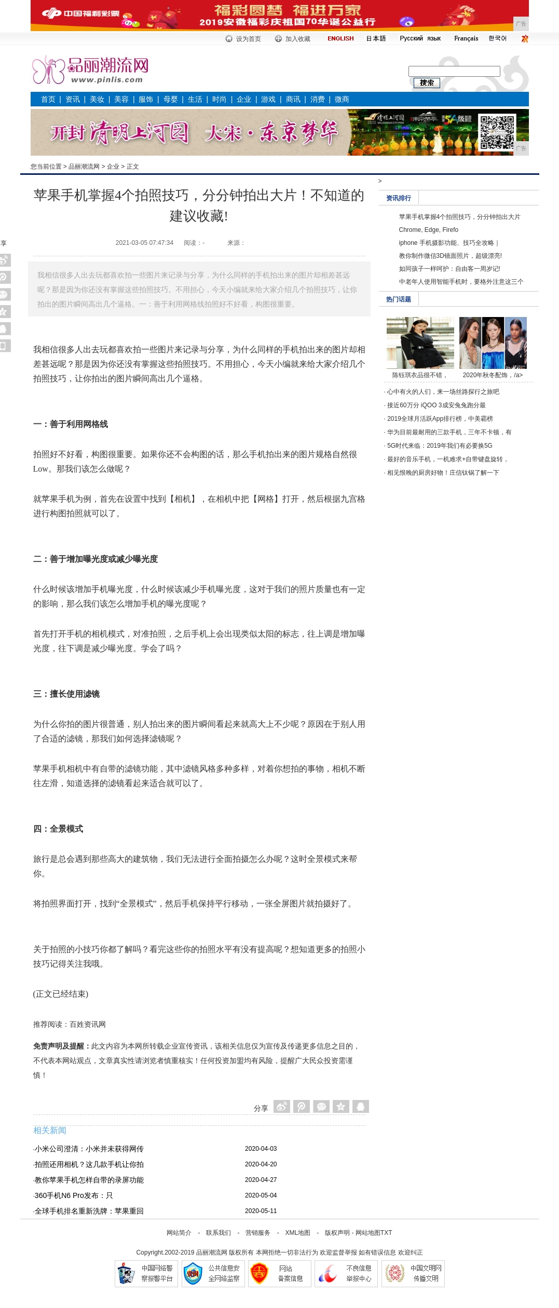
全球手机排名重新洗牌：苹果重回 (89, 1211)
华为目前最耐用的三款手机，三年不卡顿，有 (449, 432)
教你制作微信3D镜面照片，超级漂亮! (450, 255)
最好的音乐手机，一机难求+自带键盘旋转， (448, 459)
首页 (48, 99)
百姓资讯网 (88, 1024)
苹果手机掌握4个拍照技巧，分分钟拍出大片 (460, 217)
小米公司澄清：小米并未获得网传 (89, 1149)
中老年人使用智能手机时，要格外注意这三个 (461, 281)
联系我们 (218, 1232)
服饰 (146, 99)
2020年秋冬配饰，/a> (493, 375)
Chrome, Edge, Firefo (429, 229)
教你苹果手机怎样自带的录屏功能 (89, 1180)
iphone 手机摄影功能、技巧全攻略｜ (449, 242)
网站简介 (179, 1232)
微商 (342, 99)
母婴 (170, 99)
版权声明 (337, 1232)
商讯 (293, 99)
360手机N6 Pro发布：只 (74, 1195)
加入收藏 (297, 39)
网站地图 (368, 1232)
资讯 (72, 99)
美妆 (97, 99)
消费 (317, 99)
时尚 (219, 99)
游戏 (268, 99)
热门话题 (398, 299)
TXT (386, 1232)
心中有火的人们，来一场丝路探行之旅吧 (443, 391)
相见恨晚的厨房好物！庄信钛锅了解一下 (443, 472)
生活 (195, 99)
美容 (121, 99)
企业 (244, 99)
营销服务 (258, 1232)
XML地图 (297, 1232)
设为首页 (248, 39)
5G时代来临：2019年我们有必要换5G (440, 445)
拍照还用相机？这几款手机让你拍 (89, 1164)
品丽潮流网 (84, 166)
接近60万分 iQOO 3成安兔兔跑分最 (436, 405)
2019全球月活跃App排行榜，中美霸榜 (440, 418)
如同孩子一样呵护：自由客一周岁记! (449, 268)
